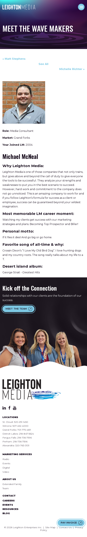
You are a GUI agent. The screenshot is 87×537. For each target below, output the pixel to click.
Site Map (50, 527)
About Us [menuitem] (9, 479)
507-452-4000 (20, 425)
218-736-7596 (24, 437)
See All (43, 64)
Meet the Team (16, 308)
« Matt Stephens (13, 58)
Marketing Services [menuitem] (17, 454)
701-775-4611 (24, 429)
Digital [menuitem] (6, 467)
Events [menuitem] (6, 463)
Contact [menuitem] (9, 496)
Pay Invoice (69, 522)
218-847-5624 (26, 433)
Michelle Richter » (72, 69)
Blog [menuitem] (6, 513)
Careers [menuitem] (8, 500)
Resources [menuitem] (10, 509)
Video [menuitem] (5, 471)
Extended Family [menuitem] (12, 484)
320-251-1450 (21, 421)
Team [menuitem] (5, 488)
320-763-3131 (22, 445)
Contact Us (65, 527)
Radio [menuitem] (5, 459)
